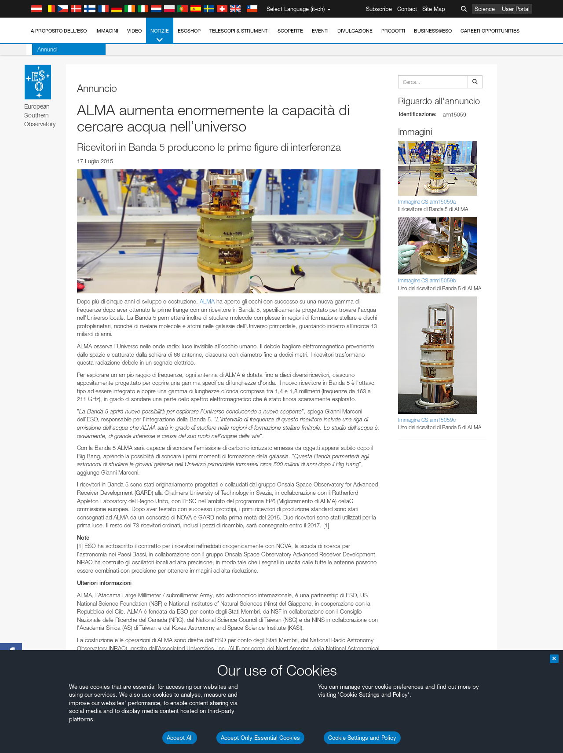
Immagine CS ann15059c (427, 420)
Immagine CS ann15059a (427, 201)
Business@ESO (433, 31)
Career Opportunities (490, 31)
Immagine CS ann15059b (427, 280)
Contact (407, 8)
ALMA (207, 301)
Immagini (106, 31)
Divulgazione (355, 31)
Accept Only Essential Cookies (260, 737)
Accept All (180, 737)
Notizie (159, 36)
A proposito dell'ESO (59, 31)
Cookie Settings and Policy (362, 737)
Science (485, 8)
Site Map (433, 8)
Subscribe (379, 8)
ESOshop (189, 31)
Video (134, 31)
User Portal (516, 8)
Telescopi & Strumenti (239, 31)
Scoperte (290, 31)
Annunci (41, 49)
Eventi (320, 31)
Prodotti (393, 31)
